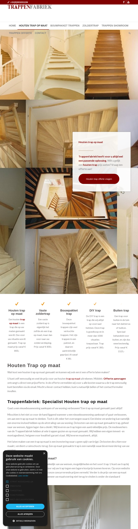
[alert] (25, 488)
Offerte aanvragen (114, 378)
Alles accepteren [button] (25, 506)
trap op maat (73, 378)
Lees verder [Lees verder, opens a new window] (23, 475)
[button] (25, 521)
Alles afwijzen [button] (25, 514)
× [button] (44, 453)
